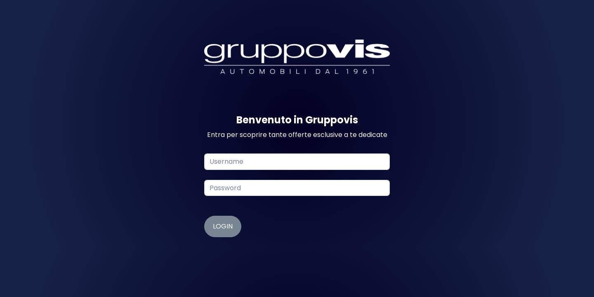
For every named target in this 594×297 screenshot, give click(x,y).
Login (223, 226)
